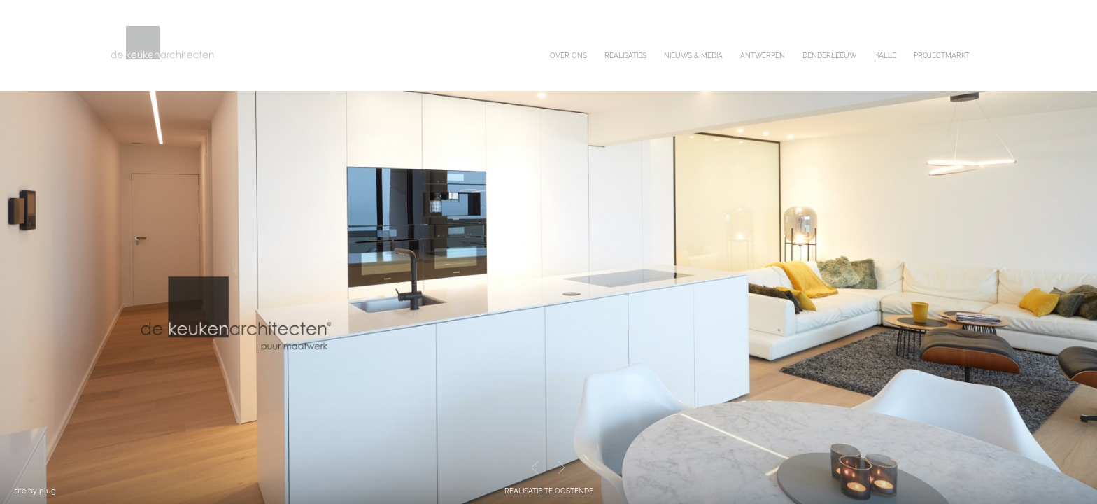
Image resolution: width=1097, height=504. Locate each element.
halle (885, 55)
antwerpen (762, 55)
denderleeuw (829, 55)
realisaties (625, 55)
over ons (568, 55)
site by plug (35, 491)
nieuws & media (693, 55)
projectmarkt (942, 55)
